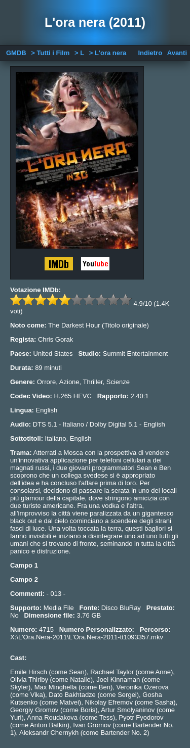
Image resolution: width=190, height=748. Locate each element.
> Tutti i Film (50, 53)
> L (79, 53)
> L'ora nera (108, 53)
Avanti (177, 53)
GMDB (16, 53)
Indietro (150, 53)
